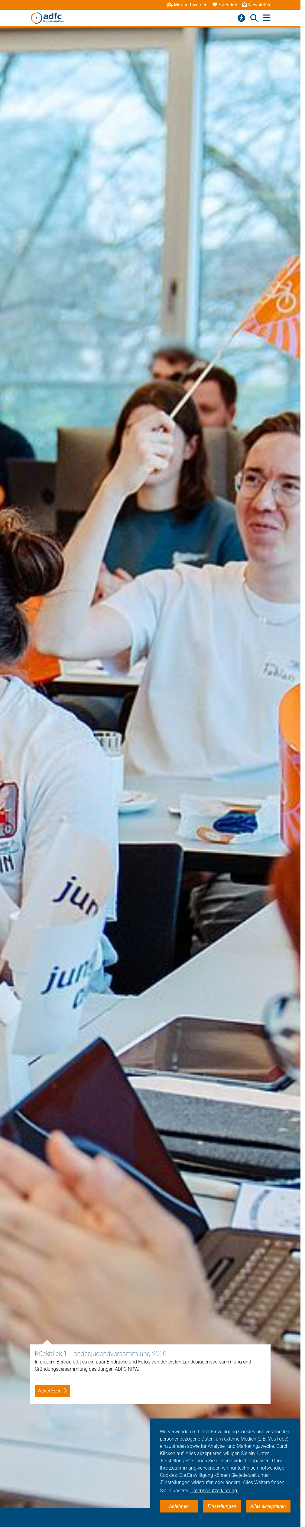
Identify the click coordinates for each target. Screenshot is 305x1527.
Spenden (225, 5)
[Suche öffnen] (254, 18)
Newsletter (256, 5)
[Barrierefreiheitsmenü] (241, 18)
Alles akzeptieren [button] (268, 1506)
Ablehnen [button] (179, 1506)
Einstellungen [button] (222, 1506)
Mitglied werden (187, 5)
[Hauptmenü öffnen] (267, 18)
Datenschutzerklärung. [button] (214, 1490)
